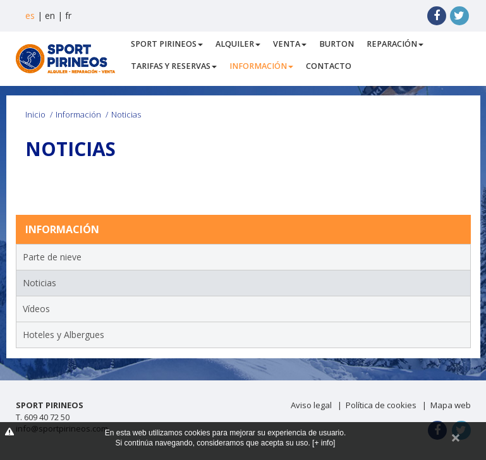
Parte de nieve (52, 257)
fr (68, 15)
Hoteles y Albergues (63, 335)
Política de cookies (381, 405)
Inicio (35, 114)
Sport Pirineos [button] (167, 44)
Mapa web (450, 405)
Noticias (39, 283)
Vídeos (36, 309)
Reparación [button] (395, 44)
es (30, 15)
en (50, 15)
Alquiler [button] (238, 44)
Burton (336, 44)
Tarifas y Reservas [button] (174, 66)
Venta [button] (290, 44)
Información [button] (261, 66)
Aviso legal (311, 405)
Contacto (328, 66)
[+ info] (323, 443)
